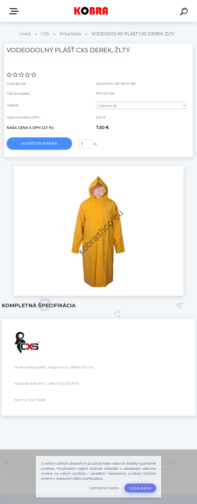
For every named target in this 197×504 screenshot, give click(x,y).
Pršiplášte (71, 33)
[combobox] (141, 105)
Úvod (24, 33)
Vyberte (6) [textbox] (107, 106)
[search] (184, 12)
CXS (45, 33)
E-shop (15, 11)
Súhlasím (140, 488)
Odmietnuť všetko (104, 488)
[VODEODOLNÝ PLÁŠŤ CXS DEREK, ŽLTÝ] (98, 168)
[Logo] (91, 11)
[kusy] (85, 143)
